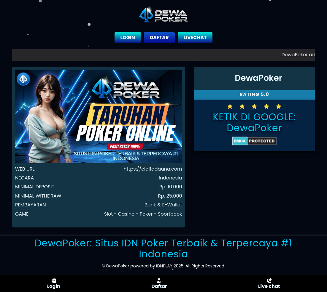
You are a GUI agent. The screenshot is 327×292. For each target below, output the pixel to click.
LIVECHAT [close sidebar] (195, 37)
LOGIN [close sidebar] (127, 37)
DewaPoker (254, 127)
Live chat (269, 283)
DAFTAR (159, 37)
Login (53, 283)
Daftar (159, 283)
